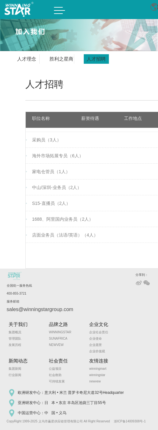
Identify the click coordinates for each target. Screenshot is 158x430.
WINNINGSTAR (60, 332)
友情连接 (98, 360)
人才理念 (26, 59)
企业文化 (98, 324)
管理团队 (15, 338)
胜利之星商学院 (61, 60)
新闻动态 (18, 360)
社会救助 (55, 375)
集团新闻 (15, 368)
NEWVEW (56, 345)
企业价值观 (97, 351)
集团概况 (15, 332)
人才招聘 (96, 59)
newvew (95, 381)
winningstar (97, 375)
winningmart (97, 368)
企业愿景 (95, 345)
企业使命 (95, 338)
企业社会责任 (98, 332)
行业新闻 (15, 375)
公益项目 (55, 368)
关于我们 (18, 324)
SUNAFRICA (58, 338)
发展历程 (15, 345)
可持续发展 (57, 381)
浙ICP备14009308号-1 (130, 421)
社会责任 (58, 360)
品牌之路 (58, 324)
